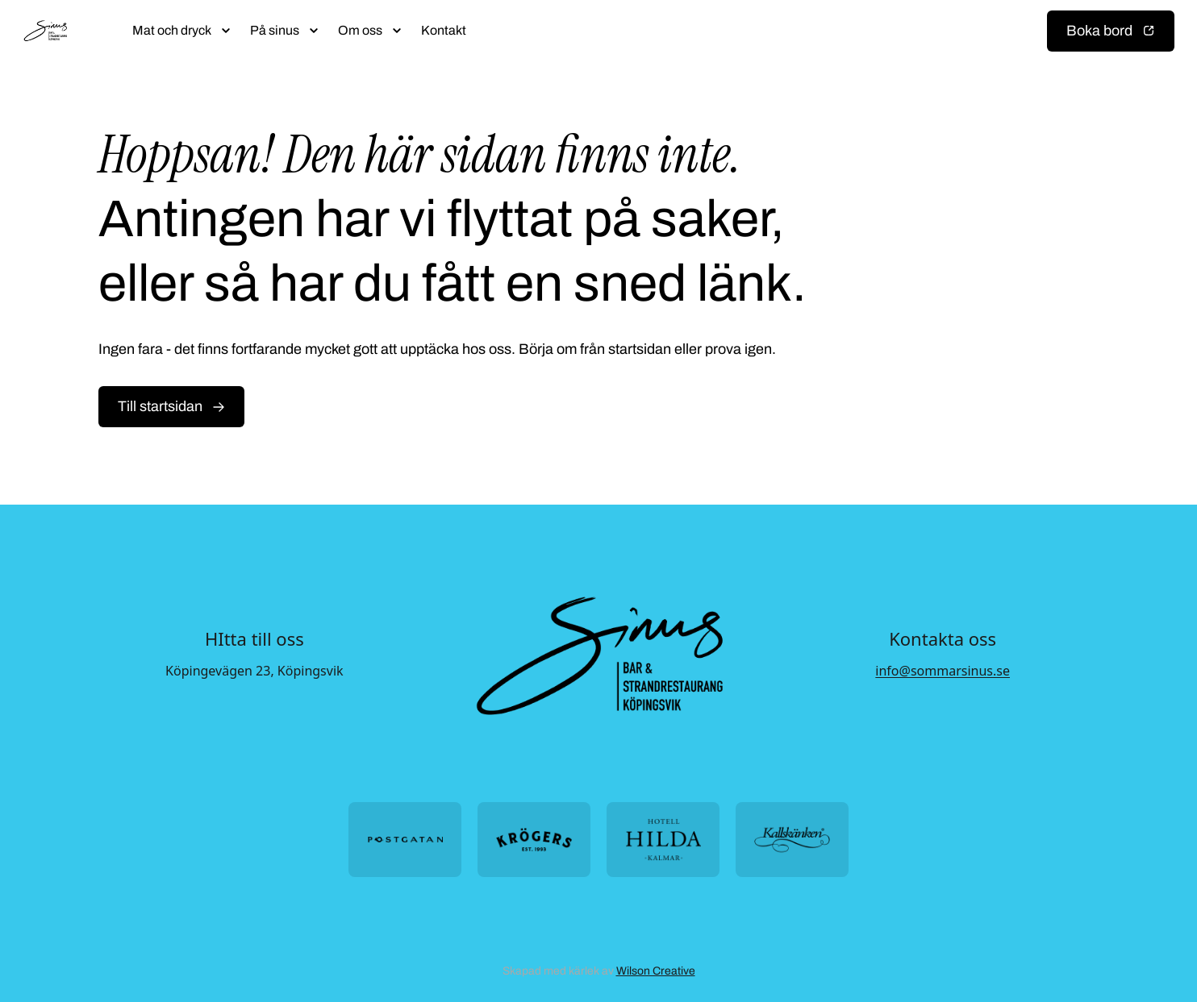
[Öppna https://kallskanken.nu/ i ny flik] (792, 839)
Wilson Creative (655, 971)
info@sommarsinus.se (942, 671)
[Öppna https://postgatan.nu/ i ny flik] (404, 839)
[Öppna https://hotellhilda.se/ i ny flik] (663, 839)
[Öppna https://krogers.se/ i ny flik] (533, 839)
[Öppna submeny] (225, 30)
